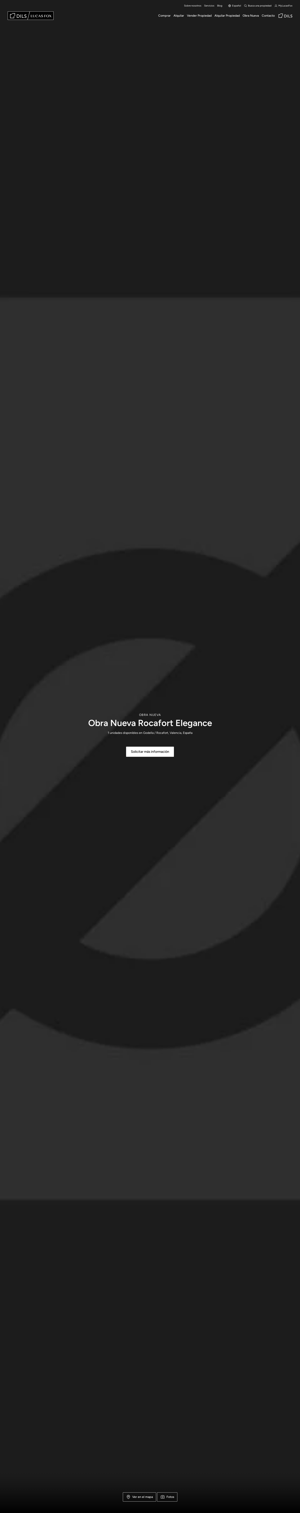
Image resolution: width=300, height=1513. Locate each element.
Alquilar (179, 15)
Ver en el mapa (139, 1497)
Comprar (164, 15)
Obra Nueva (251, 15)
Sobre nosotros (192, 5)
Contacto (268, 15)
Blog (219, 5)
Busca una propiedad (257, 5)
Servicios (209, 5)
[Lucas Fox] (31, 15)
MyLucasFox (283, 5)
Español (234, 5)
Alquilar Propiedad (227, 15)
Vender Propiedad (199, 15)
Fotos (167, 1497)
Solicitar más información (150, 752)
